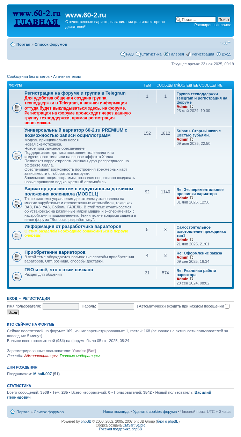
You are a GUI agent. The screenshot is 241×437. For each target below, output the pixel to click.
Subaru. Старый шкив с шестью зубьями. (198, 133)
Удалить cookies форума (155, 411)
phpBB (86, 421)
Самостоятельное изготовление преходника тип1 (201, 231)
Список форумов (51, 44)
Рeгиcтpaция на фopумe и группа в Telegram (75, 93)
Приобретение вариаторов (55, 252)
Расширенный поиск (212, 25)
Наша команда (116, 411)
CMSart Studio (134, 425)
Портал (23, 44)
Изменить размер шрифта (225, 43)
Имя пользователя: (24, 306)
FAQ (130, 54)
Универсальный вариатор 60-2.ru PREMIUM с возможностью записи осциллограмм (75, 132)
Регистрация (203, 54)
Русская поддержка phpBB (120, 429)
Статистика (151, 54)
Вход (226, 54)
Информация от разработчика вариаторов (73, 226)
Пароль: (89, 306)
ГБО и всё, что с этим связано (58, 269)
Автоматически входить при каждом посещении (184, 306)
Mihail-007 (42, 374)
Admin (182, 106)
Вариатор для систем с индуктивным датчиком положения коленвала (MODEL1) (78, 191)
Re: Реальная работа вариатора (196, 272)
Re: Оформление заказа (199, 253)
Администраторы (40, 356)
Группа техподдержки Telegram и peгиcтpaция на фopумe (201, 98)
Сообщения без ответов (28, 76)
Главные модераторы (80, 356)
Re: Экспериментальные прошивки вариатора (200, 191)
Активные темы (67, 76)
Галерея (176, 54)
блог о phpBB (167, 421)
